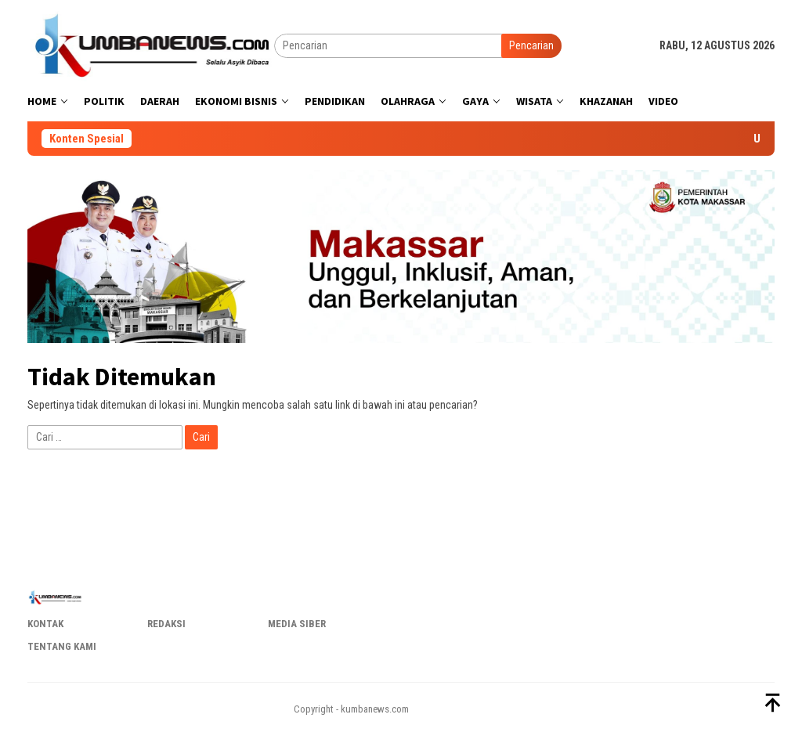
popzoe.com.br (52, 532)
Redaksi (166, 624)
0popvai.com (103, 532)
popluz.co (144, 532)
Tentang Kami (61, 646)
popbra (497, 710)
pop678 (449, 710)
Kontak (45, 624)
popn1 (473, 710)
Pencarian (531, 45)
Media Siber (297, 624)
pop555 (423, 710)
